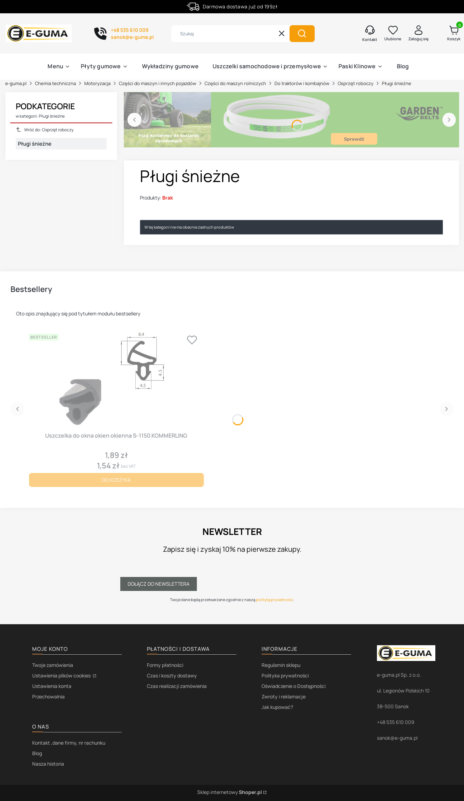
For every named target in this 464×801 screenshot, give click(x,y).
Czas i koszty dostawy (172, 675)
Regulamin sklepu (281, 665)
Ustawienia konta (51, 686)
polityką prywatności (274, 599)
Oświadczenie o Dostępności (294, 686)
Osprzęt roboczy (355, 83)
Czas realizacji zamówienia (177, 686)
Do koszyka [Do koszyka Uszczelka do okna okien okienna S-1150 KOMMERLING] (116, 479)
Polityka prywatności (285, 675)
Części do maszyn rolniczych (235, 83)
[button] (302, 33)
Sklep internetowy (229, 792)
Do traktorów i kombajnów (301, 83)
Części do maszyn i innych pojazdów (157, 83)
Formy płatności (165, 665)
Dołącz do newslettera (159, 583)
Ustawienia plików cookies (62, 675)
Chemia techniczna (55, 83)
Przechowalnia (48, 696)
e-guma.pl (16, 83)
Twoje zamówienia (52, 665)
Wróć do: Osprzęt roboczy (44, 130)
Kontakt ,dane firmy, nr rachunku (68, 742)
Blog (37, 753)
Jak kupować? (277, 707)
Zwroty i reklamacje (284, 696)
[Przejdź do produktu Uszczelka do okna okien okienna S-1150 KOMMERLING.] (116, 380)
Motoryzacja (97, 83)
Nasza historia (48, 763)
